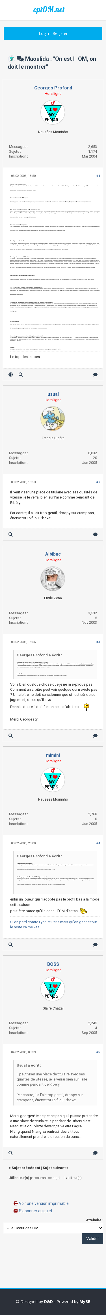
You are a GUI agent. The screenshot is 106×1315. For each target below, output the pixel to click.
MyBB (84, 1301)
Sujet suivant (54, 1168)
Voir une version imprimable (44, 1203)
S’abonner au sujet (35, 1211)
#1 (98, 176)
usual (53, 394)
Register (60, 33)
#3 (98, 642)
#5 (98, 1052)
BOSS (53, 964)
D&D (48, 1301)
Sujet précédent (26, 1168)
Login (44, 33)
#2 (98, 482)
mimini (53, 755)
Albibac (53, 554)
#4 (98, 843)
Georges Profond (53, 88)
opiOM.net (48, 9)
